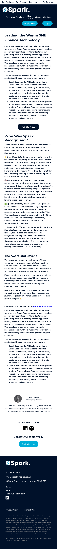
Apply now (28, 126)
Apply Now (29, 23)
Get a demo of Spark (42, 306)
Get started (28, 444)
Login (47, 23)
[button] (14, 17)
